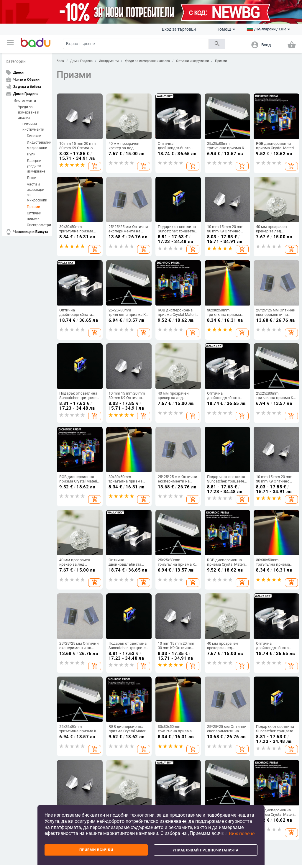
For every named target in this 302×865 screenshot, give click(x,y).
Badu (60, 61)
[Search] (136, 44)
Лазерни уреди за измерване (36, 166)
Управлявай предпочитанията (206, 850)
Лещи (31, 178)
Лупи (31, 154)
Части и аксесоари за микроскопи (37, 192)
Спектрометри (38, 225)
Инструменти (25, 101)
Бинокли (34, 136)
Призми (33, 207)
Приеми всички (96, 850)
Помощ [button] (225, 29)
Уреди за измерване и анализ (28, 112)
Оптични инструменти (33, 127)
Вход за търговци (179, 29)
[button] (10, 42)
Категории (16, 61)
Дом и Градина (81, 61)
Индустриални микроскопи (38, 145)
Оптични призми (34, 216)
